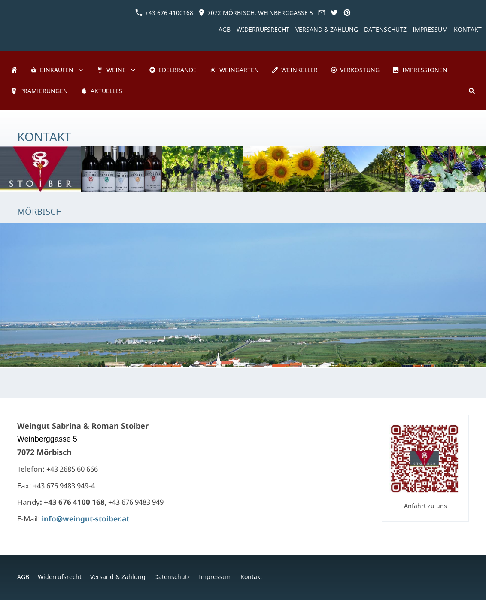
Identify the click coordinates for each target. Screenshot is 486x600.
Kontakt (468, 29)
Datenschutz (385, 29)
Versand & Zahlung (326, 29)
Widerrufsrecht (263, 29)
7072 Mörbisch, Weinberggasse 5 (255, 13)
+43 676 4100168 (164, 13)
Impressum (430, 29)
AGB (225, 29)
